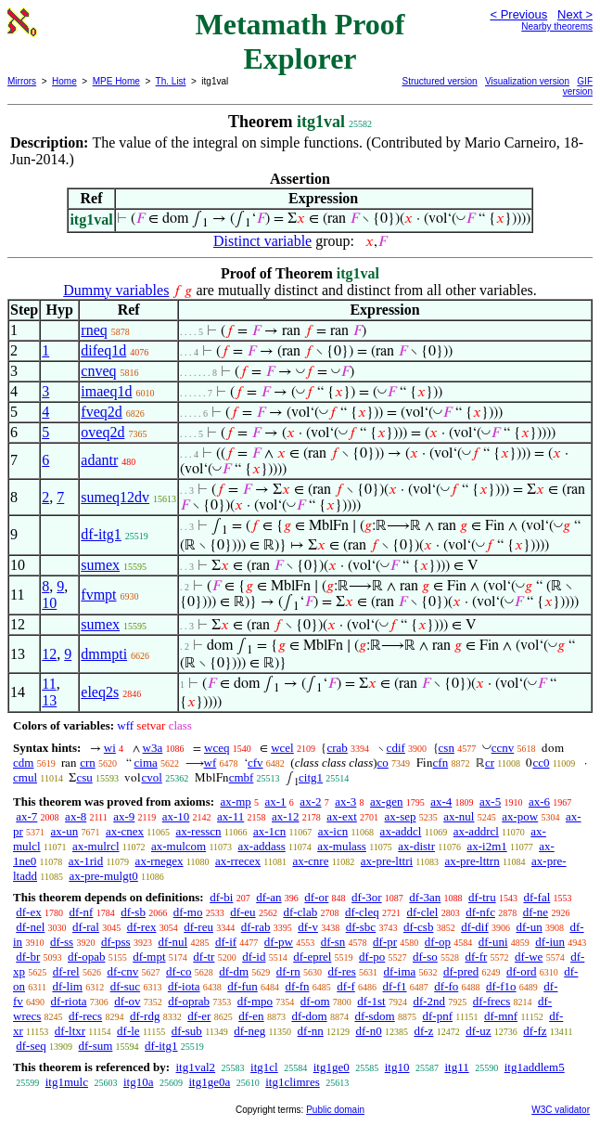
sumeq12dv (115, 497)
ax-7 (26, 816)
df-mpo (255, 1001)
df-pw (278, 942)
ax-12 (286, 816)
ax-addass (262, 846)
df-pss (116, 942)
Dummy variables (116, 290)
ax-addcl (401, 831)
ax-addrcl (476, 831)
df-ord (521, 971)
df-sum (96, 1046)
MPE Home (116, 81)
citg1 (311, 777)
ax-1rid (86, 861)
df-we (529, 956)
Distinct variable (262, 241)
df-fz (534, 1031)
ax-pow (520, 816)
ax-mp (236, 801)
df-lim (67, 986)
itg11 (456, 1067)
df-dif (475, 927)
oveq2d (102, 432)
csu (84, 777)
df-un (530, 927)
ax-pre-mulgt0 (103, 876)
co (383, 762)
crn (88, 762)
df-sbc (361, 927)
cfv (255, 762)
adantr (99, 460)
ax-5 (490, 801)
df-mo (188, 912)
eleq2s (100, 692)
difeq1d (103, 350)
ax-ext (341, 816)
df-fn (298, 986)
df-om (315, 1001)
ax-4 (441, 801)
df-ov (127, 1001)
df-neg (249, 1031)
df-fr (477, 956)
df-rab (256, 927)
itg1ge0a (209, 1082)
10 (49, 603)
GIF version (578, 86)
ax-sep (400, 816)
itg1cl (264, 1067)
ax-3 (345, 801)
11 (49, 684)
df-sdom (374, 1016)
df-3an (424, 897)
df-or (316, 897)
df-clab (300, 912)
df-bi (221, 897)
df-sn (333, 942)
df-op (438, 942)
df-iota (184, 986)
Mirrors (21, 81)
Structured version (440, 81)
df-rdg (145, 1016)
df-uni (493, 942)
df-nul (172, 942)
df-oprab (189, 1001)
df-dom (308, 1016)
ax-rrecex (238, 861)
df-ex (28, 912)
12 (49, 654)
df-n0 (369, 1031)
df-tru (482, 897)
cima (146, 762)
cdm (23, 762)
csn (446, 748)
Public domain (335, 1110)
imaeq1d (106, 391)
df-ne (535, 912)
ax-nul (458, 816)
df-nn (311, 1031)
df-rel (66, 971)
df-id (253, 956)
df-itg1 (101, 534)
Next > (575, 14)
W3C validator (560, 1110)
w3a (153, 748)
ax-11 (230, 816)
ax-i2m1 (486, 846)
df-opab (86, 956)
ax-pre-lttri (387, 861)
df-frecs (491, 1001)
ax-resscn (198, 831)
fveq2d (101, 412)
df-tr (203, 956)
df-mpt (149, 956)
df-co (178, 971)
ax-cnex (125, 831)
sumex (100, 565)
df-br (28, 956)
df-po (372, 956)
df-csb (418, 927)
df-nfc (480, 912)
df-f (346, 986)
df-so (425, 956)
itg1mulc (66, 1082)
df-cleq (362, 912)
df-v (308, 927)
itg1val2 (195, 1067)
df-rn (288, 971)
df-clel (423, 912)
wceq (216, 748)
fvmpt (98, 594)
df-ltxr (70, 1031)
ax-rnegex (159, 861)
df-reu (198, 927)
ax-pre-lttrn (472, 861)
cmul (25, 777)
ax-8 (75, 816)
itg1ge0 (331, 1067)
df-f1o (501, 986)
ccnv (503, 748)
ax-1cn (269, 831)
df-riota (69, 1001)
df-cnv (122, 971)
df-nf (81, 912)
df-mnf (500, 1016)
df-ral (85, 927)
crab (336, 748)
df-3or (366, 897)
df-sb (133, 912)
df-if (225, 942)
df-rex (142, 927)
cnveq (98, 371)
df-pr (385, 942)
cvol (151, 777)
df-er (199, 1016)
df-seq (31, 1046)
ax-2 (310, 801)
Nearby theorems (557, 26)
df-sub (187, 1031)
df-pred (461, 971)
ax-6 (539, 801)
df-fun (242, 986)
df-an (268, 897)
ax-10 (176, 816)
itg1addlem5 (534, 1067)
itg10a (138, 1082)
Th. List (171, 81)
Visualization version (527, 81)
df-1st (371, 1001)
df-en (250, 1016)
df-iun (550, 942)
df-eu (242, 912)
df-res (342, 971)
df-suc (125, 986)
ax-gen (386, 801)
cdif (396, 748)
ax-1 (276, 801)
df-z (423, 1031)
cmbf (241, 777)
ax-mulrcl (96, 846)
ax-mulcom (178, 846)
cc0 (540, 762)
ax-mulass (341, 846)
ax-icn (333, 831)
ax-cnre (310, 861)
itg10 (397, 1067)
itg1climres (292, 1082)
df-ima (400, 971)
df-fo (446, 986)
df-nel (30, 927)
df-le (128, 1031)
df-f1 (395, 986)
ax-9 (123, 816)
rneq (94, 330)
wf (210, 762)
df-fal (536, 897)
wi (110, 748)
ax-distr (416, 846)
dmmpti (104, 654)
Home (64, 81)
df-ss (61, 942)
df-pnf (438, 1016)
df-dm (234, 971)
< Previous (518, 14)
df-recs (85, 1016)
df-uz (478, 1031)
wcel (282, 748)
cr (489, 762)
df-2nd (429, 1001)
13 (49, 700)
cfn (441, 762)
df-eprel (312, 956)
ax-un (65, 831)
